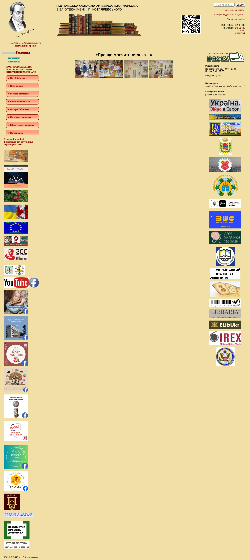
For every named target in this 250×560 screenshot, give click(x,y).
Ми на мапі (240, 33)
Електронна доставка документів (229, 14)
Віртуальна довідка (236, 19)
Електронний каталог (235, 10)
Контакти (241, 30)
